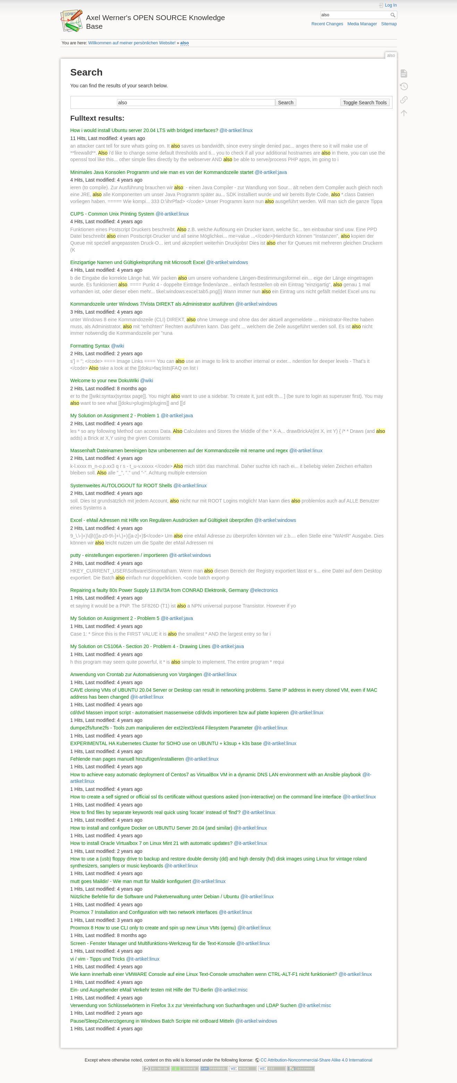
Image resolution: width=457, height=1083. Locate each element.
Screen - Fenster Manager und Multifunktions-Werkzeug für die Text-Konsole (152, 943)
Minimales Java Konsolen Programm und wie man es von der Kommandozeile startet (162, 172)
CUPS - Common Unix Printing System (112, 214)
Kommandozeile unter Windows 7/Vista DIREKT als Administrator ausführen (152, 304)
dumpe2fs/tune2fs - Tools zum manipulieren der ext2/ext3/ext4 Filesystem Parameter (161, 728)
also (184, 43)
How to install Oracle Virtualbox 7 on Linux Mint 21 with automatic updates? (151, 843)
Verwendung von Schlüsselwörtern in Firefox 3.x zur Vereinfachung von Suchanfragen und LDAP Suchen (183, 1005)
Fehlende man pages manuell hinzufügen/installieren (127, 759)
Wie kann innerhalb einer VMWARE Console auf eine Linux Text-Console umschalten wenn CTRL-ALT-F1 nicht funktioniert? (203, 974)
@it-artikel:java (271, 172)
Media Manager (362, 23)
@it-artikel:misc (231, 990)
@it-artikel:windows (227, 262)
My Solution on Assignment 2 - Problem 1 (115, 415)
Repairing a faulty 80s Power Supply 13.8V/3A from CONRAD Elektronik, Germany (159, 590)
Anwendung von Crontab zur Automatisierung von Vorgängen (136, 674)
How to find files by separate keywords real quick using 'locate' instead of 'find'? (155, 812)
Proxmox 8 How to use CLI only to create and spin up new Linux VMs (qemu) (153, 928)
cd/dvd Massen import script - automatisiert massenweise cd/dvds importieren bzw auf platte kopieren (179, 712)
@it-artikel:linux (236, 130)
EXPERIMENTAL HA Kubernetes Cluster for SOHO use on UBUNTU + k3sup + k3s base (166, 743)
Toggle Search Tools (365, 102)
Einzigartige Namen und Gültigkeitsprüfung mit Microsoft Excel (137, 262)
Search (393, 14)
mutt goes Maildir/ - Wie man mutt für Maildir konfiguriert (130, 881)
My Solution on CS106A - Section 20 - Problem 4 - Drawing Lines (140, 646)
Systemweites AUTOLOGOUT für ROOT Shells (121, 485)
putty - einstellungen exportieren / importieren (119, 555)
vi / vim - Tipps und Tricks (97, 959)
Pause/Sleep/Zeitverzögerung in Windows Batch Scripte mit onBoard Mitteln (152, 1021)
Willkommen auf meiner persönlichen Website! (132, 43)
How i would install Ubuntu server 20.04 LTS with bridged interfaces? (144, 130)
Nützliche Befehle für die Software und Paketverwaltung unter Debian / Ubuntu (154, 896)
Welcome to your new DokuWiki (104, 380)
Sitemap (389, 23)
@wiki (117, 346)
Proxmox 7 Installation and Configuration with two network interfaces (144, 912)
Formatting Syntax (90, 346)
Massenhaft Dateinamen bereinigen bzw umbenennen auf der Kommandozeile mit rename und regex (179, 450)
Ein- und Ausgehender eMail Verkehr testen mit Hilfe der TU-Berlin (141, 990)
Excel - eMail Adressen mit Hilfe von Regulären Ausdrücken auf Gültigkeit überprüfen (161, 520)
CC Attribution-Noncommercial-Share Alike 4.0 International (316, 1060)
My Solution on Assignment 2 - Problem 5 (115, 618)
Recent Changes (327, 23)
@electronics (264, 590)
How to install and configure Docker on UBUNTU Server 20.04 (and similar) (151, 828)
